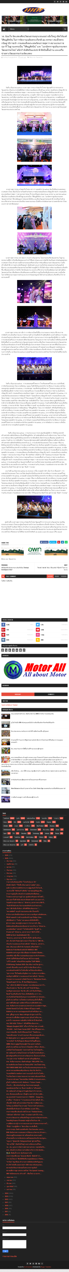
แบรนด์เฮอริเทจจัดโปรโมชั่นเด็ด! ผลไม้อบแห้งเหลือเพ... (24, 973)
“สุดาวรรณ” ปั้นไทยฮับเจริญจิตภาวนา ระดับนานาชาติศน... (26, 976)
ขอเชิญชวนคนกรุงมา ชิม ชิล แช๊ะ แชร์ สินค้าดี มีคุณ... (24, 994)
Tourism (49, 825)
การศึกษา (27, 829)
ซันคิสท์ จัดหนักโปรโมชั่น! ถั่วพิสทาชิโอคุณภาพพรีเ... (23, 1011)
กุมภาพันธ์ (10, 1189)
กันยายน (10, 873)
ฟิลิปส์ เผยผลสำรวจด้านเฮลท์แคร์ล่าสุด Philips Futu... (24, 920)
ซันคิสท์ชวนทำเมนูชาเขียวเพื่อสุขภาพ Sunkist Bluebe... (24, 955)
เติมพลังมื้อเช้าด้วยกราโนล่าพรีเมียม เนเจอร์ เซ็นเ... (23, 1111)
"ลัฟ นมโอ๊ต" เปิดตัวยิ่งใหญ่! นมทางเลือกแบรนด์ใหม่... (24, 1147)
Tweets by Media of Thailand (9, 708)
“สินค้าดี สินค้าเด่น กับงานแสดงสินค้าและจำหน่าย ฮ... (24, 908)
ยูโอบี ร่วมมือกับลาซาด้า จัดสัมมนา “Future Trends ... (24, 1085)
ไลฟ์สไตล (17, 840)
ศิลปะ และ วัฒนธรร (9, 844)
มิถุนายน (10, 882)
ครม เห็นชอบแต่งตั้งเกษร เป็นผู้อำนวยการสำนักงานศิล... (25, 1097)
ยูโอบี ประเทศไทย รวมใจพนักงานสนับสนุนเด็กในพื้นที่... (24, 1002)
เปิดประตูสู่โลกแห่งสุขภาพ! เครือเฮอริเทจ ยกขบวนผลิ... (24, 1138)
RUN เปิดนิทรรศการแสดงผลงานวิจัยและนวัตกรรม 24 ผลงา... (26, 1135)
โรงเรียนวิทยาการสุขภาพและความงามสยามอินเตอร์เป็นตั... (26, 1079)
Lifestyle (6, 829)
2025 (7, 861)
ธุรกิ (22, 847)
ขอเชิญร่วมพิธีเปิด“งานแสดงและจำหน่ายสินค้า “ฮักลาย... (25, 979)
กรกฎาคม (10, 879)
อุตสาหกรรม (20, 832)
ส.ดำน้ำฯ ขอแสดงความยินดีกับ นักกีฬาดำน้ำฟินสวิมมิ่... (24, 1023)
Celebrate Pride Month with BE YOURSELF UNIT (22, 952)
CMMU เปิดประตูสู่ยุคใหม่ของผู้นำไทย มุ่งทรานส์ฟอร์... (23, 1047)
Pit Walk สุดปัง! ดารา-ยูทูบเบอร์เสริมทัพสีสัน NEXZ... (23, 1041)
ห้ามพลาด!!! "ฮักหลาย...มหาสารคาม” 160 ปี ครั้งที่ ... (23, 935)
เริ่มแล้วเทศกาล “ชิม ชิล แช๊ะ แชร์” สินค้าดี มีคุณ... (23, 991)
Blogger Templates (46, 1269)
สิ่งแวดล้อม (46, 832)
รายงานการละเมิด (9, 1259)
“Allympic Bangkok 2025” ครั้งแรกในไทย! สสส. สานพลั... (25, 1029)
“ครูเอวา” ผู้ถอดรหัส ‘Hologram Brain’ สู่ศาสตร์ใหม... (23, 1144)
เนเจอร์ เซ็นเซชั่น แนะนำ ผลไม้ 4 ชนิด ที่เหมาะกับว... (24, 970)
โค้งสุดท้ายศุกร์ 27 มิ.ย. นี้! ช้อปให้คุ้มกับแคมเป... (22, 985)
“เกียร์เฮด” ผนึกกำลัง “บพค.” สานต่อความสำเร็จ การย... (24, 1117)
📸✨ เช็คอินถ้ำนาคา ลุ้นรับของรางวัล (19, 1155)
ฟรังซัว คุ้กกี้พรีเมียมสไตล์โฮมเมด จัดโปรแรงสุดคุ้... (23, 961)
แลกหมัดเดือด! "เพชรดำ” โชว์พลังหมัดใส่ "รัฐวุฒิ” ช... (24, 932)
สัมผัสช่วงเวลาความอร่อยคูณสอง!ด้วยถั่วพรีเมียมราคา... (24, 1014)
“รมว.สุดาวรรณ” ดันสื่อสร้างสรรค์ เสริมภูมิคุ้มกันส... (23, 1061)
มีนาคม (9, 1186)
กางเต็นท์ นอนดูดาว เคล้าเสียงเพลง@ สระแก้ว (25, 800)
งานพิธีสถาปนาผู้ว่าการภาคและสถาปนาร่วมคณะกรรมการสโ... (27, 1126)
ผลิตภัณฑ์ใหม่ (31, 821)
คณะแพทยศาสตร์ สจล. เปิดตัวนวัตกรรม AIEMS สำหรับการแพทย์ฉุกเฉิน (32, 716)
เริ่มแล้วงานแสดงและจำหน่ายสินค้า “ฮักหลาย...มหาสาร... (25, 946)
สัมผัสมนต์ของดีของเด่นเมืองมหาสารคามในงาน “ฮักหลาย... (26, 929)
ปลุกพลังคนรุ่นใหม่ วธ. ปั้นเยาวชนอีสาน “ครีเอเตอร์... (24, 1091)
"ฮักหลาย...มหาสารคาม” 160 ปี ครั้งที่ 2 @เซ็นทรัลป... (24, 940)
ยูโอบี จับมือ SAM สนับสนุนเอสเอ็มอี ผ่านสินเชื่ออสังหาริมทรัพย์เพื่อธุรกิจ (32, 725)
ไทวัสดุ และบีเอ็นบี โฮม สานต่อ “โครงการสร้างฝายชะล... (25, 1108)
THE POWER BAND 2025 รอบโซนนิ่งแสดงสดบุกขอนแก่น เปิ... (26, 1070)
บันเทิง (38, 825)
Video (45, 844)
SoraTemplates (28, 1269)
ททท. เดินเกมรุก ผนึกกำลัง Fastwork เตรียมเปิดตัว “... (23, 949)
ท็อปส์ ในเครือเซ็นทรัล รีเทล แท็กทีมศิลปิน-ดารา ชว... (24, 996)
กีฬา (15, 825)
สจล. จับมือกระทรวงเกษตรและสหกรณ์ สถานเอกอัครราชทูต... (26, 1008)
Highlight (18, 697)
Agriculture (23, 844)
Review (57, 836)
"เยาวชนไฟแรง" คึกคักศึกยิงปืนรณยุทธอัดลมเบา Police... (25, 1161)
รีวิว (14, 836)
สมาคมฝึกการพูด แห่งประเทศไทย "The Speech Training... (25, 1173)
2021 (6, 1205)
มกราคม (10, 1192)
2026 (7, 858)
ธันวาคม (10, 864)
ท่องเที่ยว (44, 821)
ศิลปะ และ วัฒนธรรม (36, 60)
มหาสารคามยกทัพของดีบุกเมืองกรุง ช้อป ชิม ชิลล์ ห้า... (24, 1073)
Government (33, 832)
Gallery (51, 840)
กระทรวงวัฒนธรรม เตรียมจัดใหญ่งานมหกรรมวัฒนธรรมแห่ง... (27, 1120)
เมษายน (9, 1183)
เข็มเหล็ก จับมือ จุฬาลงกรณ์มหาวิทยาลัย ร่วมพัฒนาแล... (24, 1105)
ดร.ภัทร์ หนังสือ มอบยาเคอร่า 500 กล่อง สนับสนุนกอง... (24, 1167)
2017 (6, 1214)
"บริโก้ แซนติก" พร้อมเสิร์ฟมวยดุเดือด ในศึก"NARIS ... (24, 964)
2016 (6, 1217)
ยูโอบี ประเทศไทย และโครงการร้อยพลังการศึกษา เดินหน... (25, 1049)
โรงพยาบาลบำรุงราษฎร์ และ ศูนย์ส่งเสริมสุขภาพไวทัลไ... (25, 899)
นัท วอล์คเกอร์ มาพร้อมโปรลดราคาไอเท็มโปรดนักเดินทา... (25, 1055)
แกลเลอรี (6, 840)
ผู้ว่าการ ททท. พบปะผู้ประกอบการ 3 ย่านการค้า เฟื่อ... (24, 926)
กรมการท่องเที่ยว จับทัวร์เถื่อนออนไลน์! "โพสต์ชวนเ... (24, 1035)
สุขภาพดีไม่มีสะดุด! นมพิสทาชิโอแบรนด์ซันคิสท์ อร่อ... (24, 1005)
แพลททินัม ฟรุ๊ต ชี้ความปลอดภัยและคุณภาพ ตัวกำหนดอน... (26, 958)
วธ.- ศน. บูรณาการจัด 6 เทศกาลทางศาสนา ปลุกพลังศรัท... (25, 1150)
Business (52, 829)
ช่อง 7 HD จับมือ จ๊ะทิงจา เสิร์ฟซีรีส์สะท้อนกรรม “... (23, 911)
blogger (50, 579)
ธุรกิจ (18, 821)
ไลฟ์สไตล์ (6, 821)
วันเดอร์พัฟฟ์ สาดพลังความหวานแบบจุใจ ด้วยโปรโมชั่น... (25, 1076)
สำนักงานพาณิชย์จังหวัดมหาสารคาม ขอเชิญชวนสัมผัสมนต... (26, 917)
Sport (5, 836)
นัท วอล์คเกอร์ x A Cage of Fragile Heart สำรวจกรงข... (24, 1094)
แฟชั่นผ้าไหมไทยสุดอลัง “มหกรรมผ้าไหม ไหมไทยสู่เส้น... (25, 1052)
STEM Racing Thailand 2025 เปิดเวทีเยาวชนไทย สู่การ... (25, 967)
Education (23, 836)
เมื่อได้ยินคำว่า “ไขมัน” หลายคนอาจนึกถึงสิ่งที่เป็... (23, 923)
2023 (7, 1199)
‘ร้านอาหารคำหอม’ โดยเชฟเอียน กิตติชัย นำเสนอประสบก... (26, 1082)
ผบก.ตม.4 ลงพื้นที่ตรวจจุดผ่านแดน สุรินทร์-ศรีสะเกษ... (24, 1020)
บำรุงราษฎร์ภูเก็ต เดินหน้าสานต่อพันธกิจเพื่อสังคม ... (23, 896)
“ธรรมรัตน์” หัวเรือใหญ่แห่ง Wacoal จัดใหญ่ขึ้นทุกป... (23, 1044)
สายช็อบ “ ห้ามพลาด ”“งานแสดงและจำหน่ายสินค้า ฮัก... (25, 1103)
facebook (64, 579)
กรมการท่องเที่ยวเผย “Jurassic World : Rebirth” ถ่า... (23, 1158)
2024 (7, 1196)
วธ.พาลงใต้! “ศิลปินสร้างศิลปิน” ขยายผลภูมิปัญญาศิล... (24, 893)
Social (57, 832)
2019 (6, 1211)
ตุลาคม (9, 870)
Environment (35, 844)
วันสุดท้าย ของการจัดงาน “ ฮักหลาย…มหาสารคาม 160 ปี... (25, 905)
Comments (51, 697)
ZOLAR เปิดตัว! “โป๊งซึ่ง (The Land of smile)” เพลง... (23, 887)
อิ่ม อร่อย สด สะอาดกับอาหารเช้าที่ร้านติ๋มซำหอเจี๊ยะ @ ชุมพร (30, 734)
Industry (47, 836)
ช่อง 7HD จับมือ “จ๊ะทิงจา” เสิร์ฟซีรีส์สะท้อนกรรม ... (23, 1026)
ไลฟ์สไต (31, 847)
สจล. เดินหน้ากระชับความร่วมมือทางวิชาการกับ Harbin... (25, 1153)
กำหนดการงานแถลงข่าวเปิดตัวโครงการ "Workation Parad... (26, 982)
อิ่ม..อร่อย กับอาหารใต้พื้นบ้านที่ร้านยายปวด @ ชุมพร (27, 751)
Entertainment (7, 832)
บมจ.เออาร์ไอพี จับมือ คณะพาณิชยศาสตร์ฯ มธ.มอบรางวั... (25, 902)
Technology (36, 836)
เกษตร (16, 829)
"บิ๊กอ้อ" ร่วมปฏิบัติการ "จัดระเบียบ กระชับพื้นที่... (22, 1129)
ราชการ (56, 821)
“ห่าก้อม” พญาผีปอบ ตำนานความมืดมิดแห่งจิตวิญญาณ (24, 1164)
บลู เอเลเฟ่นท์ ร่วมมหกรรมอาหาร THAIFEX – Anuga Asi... (25, 1100)
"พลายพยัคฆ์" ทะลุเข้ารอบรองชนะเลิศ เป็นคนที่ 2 (22, 914)
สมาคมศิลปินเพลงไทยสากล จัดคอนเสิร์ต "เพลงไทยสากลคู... (26, 1067)
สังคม (5, 825)
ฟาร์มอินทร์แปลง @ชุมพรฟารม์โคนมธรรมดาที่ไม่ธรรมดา (29, 782)
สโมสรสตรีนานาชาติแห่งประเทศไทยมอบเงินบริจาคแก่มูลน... (26, 1141)
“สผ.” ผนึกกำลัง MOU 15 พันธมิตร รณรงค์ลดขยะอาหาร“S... (26, 988)
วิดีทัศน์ (41, 840)
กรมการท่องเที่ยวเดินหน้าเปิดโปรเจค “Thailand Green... (24, 1114)
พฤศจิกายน (10, 867)
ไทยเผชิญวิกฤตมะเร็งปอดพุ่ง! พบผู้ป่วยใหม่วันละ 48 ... (24, 1123)
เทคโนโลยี (26, 825)
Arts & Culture (29, 840)
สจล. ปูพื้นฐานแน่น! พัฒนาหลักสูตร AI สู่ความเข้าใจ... (24, 1017)
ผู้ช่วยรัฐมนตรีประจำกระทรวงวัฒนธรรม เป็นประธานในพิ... (26, 1058)
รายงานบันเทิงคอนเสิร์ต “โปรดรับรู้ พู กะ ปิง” (21, 885)
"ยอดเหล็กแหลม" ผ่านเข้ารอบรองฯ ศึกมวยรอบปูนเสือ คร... (25, 1038)
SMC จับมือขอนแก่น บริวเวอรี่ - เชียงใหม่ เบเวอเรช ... (23, 1176)
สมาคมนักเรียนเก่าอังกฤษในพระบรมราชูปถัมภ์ (21, 1170)
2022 (7, 1202)
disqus (57, 579)
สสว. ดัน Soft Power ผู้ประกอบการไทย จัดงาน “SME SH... (25, 943)
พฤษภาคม (10, 1180)
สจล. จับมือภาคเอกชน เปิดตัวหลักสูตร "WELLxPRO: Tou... (25, 1064)
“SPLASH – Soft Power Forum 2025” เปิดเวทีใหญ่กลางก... (25, 1032)
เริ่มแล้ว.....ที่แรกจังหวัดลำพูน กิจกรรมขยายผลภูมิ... (23, 1088)
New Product (40, 829)
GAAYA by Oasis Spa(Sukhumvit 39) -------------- (22, 938)
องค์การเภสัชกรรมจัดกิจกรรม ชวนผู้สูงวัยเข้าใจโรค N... (24, 890)
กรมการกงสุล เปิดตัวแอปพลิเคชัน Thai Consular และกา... (25, 1132)
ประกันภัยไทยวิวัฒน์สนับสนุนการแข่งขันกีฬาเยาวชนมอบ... (26, 999)
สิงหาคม (10, 876)
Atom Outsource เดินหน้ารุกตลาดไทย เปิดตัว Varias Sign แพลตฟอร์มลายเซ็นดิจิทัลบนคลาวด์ (38, 791)
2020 (7, 1208)
